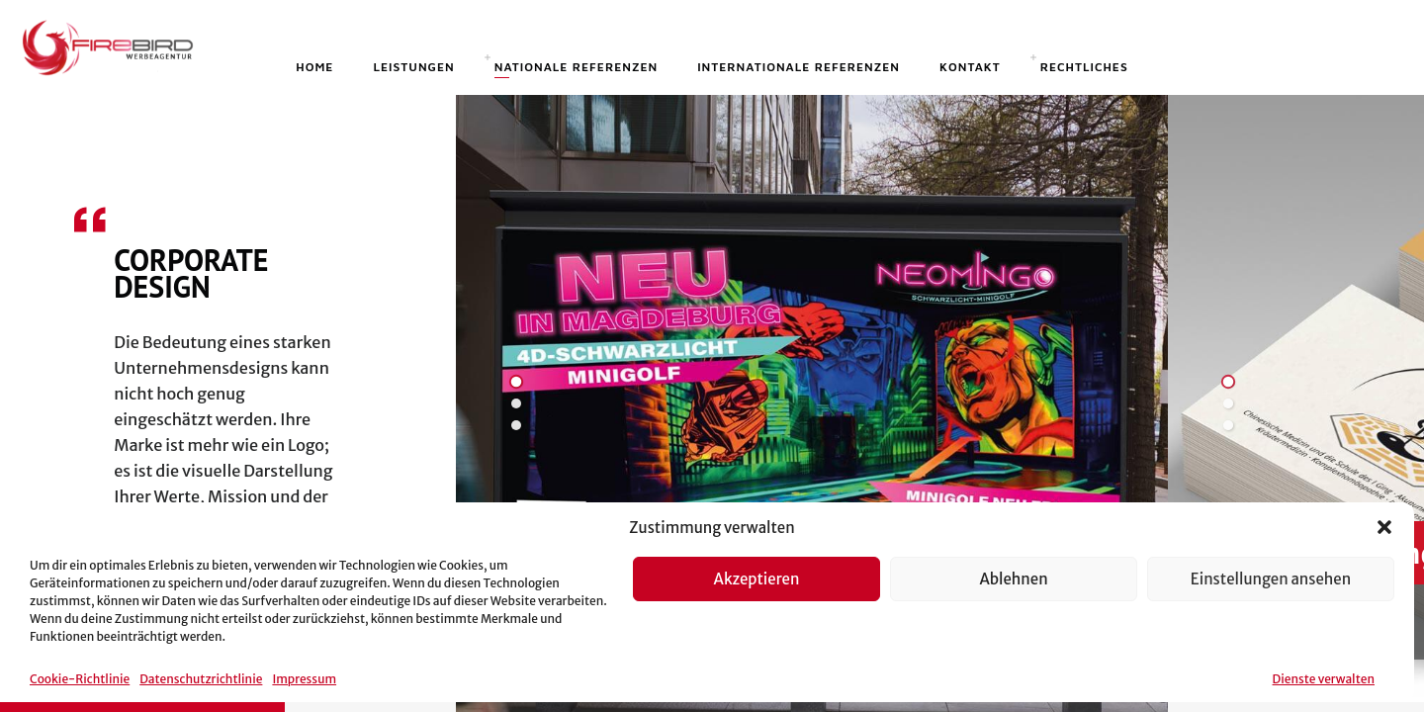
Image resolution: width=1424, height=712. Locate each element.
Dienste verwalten (1324, 678)
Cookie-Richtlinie (80, 678)
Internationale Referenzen (798, 66)
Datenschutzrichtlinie (200, 678)
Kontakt (970, 66)
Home (314, 66)
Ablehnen (1013, 579)
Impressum (304, 678)
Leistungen (413, 66)
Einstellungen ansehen (1271, 579)
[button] (1384, 527)
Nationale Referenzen (576, 66)
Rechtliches (1084, 66)
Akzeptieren (757, 579)
